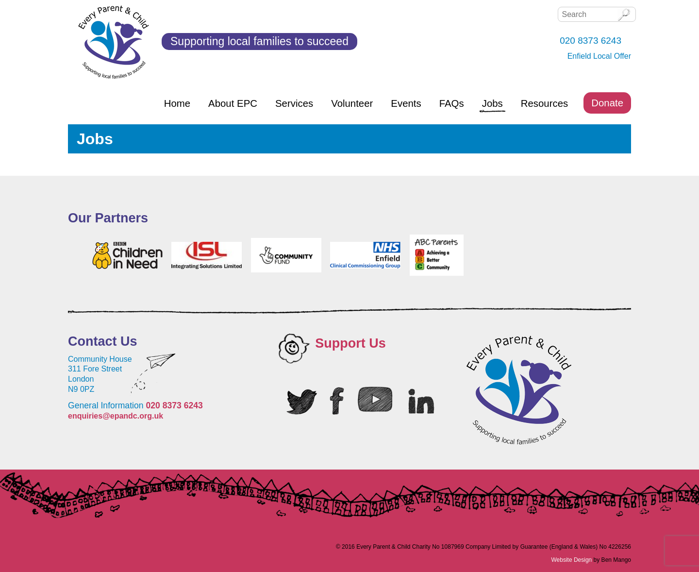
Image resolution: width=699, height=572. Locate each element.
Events (406, 103)
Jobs (492, 103)
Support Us (350, 343)
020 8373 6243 (174, 405)
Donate (607, 103)
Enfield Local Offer (599, 56)
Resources (544, 103)
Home (177, 103)
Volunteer (352, 103)
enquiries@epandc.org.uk (115, 416)
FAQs (451, 103)
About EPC (232, 103)
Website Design (571, 559)
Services (294, 103)
